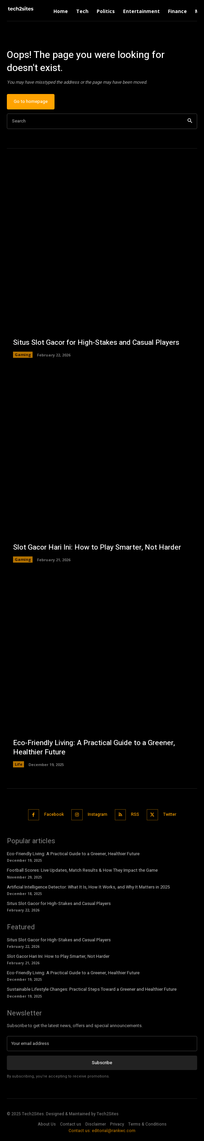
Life (18, 764)
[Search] (189, 121)
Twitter (169, 814)
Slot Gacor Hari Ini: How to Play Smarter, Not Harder (97, 547)
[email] (102, 1043)
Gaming (23, 354)
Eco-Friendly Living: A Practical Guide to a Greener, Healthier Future (94, 747)
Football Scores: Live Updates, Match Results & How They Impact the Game (82, 870)
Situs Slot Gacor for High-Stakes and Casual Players (96, 342)
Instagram (97, 814)
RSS (135, 814)
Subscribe (102, 1062)
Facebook (54, 814)
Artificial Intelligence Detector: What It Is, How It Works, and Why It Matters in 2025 (88, 887)
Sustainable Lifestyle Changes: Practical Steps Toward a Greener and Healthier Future (92, 989)
